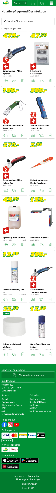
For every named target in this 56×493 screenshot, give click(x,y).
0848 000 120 (7, 384)
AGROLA (33, 408)
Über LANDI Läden (38, 402)
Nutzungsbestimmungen (28, 479)
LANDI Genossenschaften (41, 411)
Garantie (5, 399)
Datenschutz (34, 476)
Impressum (19, 476)
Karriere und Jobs (37, 399)
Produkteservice (8, 402)
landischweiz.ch (29, 483)
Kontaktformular (8, 390)
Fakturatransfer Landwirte (12, 414)
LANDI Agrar (35, 405)
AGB (3, 411)
